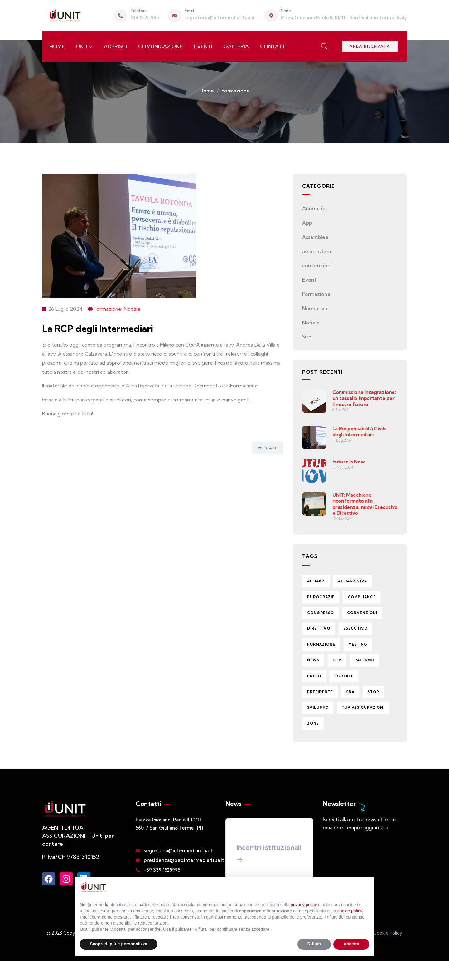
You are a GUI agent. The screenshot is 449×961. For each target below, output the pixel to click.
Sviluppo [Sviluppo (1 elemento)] (318, 707)
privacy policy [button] (304, 904)
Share (268, 448)
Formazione (235, 91)
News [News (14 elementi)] (313, 660)
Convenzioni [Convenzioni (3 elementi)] (362, 613)
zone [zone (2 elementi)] (313, 723)
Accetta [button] (351, 943)
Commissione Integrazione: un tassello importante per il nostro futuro (364, 398)
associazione (317, 251)
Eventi (310, 280)
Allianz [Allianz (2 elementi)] (316, 581)
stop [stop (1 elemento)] (373, 692)
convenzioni (317, 265)
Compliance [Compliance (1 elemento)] (362, 597)
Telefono (139, 10)
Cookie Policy (387, 933)
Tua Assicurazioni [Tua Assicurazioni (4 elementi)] (363, 707)
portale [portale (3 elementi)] (344, 676)
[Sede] (271, 15)
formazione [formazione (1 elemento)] (321, 644)
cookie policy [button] (349, 910)
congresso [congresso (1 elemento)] (320, 613)
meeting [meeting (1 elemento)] (357, 644)
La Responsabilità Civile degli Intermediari (359, 431)
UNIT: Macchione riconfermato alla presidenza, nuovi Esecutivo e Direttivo (365, 504)
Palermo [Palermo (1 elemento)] (364, 660)
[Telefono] (120, 15)
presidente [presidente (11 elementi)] (320, 692)
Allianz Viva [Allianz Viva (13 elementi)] (352, 581)
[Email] (174, 15)
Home (207, 91)
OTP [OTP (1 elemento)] (336, 660)
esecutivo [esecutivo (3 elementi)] (355, 628)
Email (189, 10)
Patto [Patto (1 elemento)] (314, 676)
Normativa (314, 308)
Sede (286, 10)
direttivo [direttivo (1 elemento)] (318, 628)
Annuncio (314, 208)
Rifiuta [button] (314, 943)
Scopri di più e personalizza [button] (118, 943)
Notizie (132, 309)
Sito (306, 337)
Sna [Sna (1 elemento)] (350, 692)
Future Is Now (348, 461)
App (307, 223)
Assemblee (315, 237)
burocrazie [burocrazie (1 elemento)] (321, 597)
